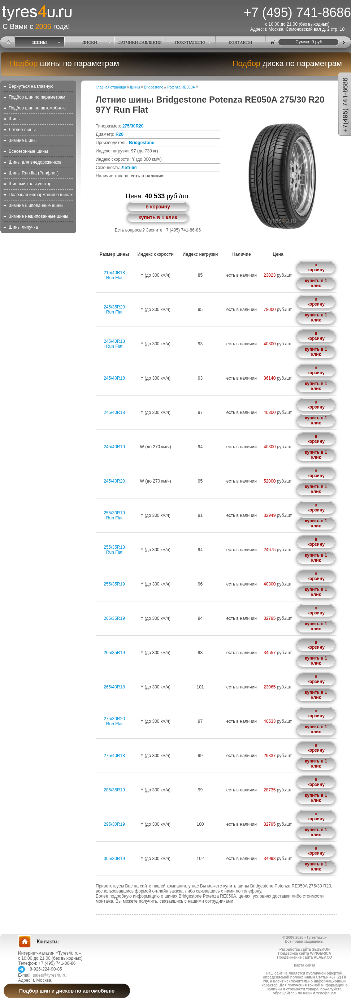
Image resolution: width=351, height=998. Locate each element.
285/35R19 (114, 789)
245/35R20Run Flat (114, 309)
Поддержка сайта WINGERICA (304, 953)
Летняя (128, 167)
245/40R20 (114, 481)
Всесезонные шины (28, 151)
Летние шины (22, 129)
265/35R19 (114, 618)
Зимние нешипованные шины (38, 216)
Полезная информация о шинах (41, 194)
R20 (120, 134)
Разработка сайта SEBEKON (305, 949)
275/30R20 (133, 126)
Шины (15, 118)
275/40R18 (114, 755)
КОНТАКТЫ (240, 42)
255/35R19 (114, 584)
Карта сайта (304, 965)
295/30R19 (114, 824)
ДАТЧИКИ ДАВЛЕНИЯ (140, 42)
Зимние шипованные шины (36, 205)
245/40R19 (114, 446)
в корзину (158, 206)
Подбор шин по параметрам (37, 97)
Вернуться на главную (31, 86)
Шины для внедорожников (35, 162)
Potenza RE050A (181, 87)
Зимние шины (22, 140)
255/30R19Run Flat (114, 515)
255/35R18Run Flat (114, 550)
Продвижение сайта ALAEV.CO (304, 957)
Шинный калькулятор (30, 183)
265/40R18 (114, 687)
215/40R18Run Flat (114, 275)
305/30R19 (114, 858)
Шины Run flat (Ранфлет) (33, 173)
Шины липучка (23, 227)
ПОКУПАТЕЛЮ (190, 42)
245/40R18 (114, 378)
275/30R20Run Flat (114, 721)
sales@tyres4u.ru (50, 975)
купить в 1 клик (157, 217)
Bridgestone (153, 87)
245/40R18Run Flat (114, 344)
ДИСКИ (89, 42)
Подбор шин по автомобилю (37, 108)
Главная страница (111, 87)
